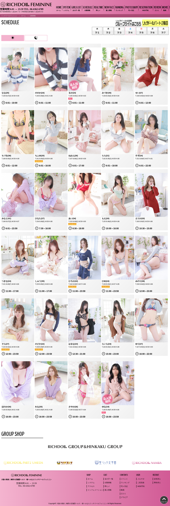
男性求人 (157, 483)
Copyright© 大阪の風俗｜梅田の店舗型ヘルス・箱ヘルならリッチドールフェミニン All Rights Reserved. (85, 503)
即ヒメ (107, 486)
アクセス (91, 486)
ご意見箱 (140, 483)
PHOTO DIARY (131, 8)
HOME (58, 8)
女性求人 (157, 479)
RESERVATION (145, 8)
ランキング (125, 483)
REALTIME (98, 8)
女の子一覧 (109, 479)
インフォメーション (95, 490)
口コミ (123, 494)
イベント (124, 479)
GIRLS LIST (76, 8)
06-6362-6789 (36, 9)
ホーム (23, 16)
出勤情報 (108, 483)
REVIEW (157, 8)
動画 (122, 490)
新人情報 (108, 490)
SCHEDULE (87, 8)
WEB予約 (141, 486)
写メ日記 (124, 486)
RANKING (119, 8)
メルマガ (140, 479)
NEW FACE (109, 8)
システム (91, 483)
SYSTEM (66, 8)
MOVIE (165, 8)
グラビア (124, 497)
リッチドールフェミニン (9, 16)
